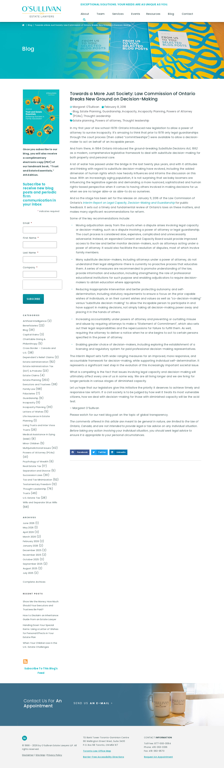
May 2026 (28, 521)
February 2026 (31, 535)
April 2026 (28, 526)
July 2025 (28, 566)
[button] (84, 19)
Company (30, 265)
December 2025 (32, 544)
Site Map (40, 748)
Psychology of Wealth (35, 455)
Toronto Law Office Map (97, 744)
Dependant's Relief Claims (38, 351)
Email (27, 223)
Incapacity (29, 396)
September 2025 (33, 557)
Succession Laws (33, 469)
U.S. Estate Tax (31, 491)
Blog (172, 14)
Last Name (30, 251)
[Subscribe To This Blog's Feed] (25, 655)
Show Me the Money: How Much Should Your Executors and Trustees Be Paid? (41, 599)
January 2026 (30, 539)
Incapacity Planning (34, 401)
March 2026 (29, 530)
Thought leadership (136, 120)
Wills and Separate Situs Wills (40, 496)
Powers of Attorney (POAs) (39, 446)
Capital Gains (31, 328)
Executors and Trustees (37, 378)
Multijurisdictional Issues (37, 441)
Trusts (26, 487)
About (86, 14)
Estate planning (83, 120)
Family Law (29, 382)
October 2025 (31, 553)
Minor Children (31, 437)
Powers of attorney (108, 120)
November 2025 (32, 548)
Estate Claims (31, 369)
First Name (31, 237)
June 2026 (29, 516)
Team (101, 14)
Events (135, 14)
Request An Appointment (158, 750)
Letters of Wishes (33, 405)
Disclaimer (28, 748)
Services (118, 14)
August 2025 (30, 562)
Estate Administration (35, 355)
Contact (188, 14)
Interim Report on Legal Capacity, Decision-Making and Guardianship (129, 203)
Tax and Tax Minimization (37, 473)
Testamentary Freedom (37, 478)
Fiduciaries (29, 387)
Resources (154, 14)
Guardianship (30, 391)
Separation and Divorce (37, 464)
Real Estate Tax (32, 459)
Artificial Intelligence (35, 314)
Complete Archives (34, 575)
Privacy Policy (54, 748)
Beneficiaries (30, 319)
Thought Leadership (34, 482)
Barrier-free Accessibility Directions (103, 750)
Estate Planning (32, 373)
